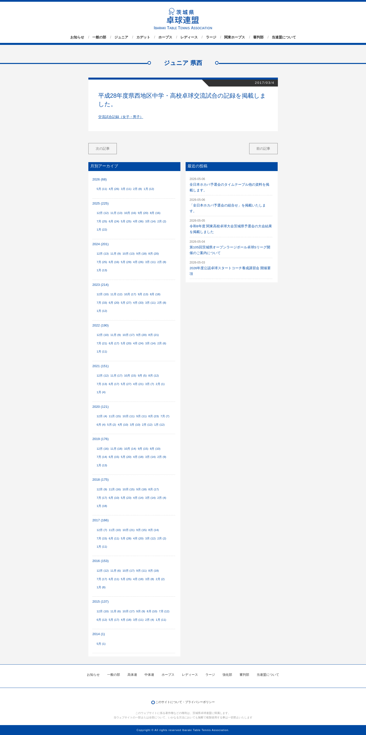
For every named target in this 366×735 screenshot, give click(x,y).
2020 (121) (100, 407)
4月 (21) (138, 383)
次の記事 (103, 148)
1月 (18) (102, 505)
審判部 (258, 37)
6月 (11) (114, 538)
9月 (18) (141, 253)
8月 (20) (153, 253)
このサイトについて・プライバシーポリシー (185, 702)
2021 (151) (100, 366)
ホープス (165, 37)
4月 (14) (138, 497)
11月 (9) (115, 253)
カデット (143, 37)
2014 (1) (98, 634)
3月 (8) (149, 579)
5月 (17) (114, 619)
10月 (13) (128, 253)
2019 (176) (100, 439)
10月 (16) (130, 212)
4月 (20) (138, 538)
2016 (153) (100, 561)
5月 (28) (126, 538)
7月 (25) (102, 221)
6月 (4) (101, 424)
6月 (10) (114, 497)
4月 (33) (138, 302)
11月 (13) (116, 212)
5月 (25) (126, 221)
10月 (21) (128, 530)
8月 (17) (153, 489)
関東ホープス (234, 37)
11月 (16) (115, 489)
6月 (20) (114, 302)
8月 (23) (153, 416)
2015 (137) (100, 601)
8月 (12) (153, 375)
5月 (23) (126, 497)
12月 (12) (103, 212)
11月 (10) (115, 530)
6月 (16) (114, 262)
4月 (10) (123, 424)
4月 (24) (138, 343)
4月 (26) (114, 188)
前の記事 (263, 148)
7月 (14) (102, 456)
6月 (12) (102, 619)
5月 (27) (126, 302)
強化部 (227, 674)
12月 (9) (102, 489)
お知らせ (77, 37)
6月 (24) (114, 221)
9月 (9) (140, 611)
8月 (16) (155, 212)
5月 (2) (111, 424)
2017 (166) (100, 520)
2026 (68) (99, 179)
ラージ (211, 37)
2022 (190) (100, 325)
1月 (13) (102, 270)
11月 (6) (115, 570)
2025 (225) (100, 203)
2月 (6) (161, 343)
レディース (189, 37)
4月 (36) (138, 221)
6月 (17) (114, 343)
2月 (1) (160, 383)
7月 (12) (164, 611)
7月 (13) (102, 383)
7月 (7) (165, 416)
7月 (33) (102, 302)
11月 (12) (116, 294)
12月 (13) (103, 253)
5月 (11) (102, 188)
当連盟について (284, 37)
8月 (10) (155, 448)
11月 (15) (115, 416)
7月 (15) (102, 538)
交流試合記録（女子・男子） (120, 117)
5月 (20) (126, 343)
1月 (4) (101, 392)
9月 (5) (142, 375)
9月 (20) (143, 212)
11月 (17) (116, 375)
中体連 (149, 674)
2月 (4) (161, 497)
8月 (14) (153, 530)
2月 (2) (161, 221)
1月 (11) (102, 351)
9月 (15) (143, 448)
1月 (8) (101, 587)
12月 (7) (102, 530)
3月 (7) (149, 383)
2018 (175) (100, 479)
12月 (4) (102, 416)
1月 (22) (102, 229)
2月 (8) (137, 188)
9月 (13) (143, 294)
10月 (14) (130, 448)
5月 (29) (126, 262)
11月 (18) (116, 448)
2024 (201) (100, 244)
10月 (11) (128, 416)
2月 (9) (161, 456)
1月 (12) (149, 188)
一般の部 (99, 37)
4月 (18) (138, 456)
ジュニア (121, 37)
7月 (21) (102, 343)
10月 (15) (130, 375)
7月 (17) (102, 497)
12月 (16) (103, 448)
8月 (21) (153, 334)
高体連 (132, 674)
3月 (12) (150, 538)
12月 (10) (103, 294)
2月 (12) (147, 424)
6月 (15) (114, 456)
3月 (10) (135, 424)
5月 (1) (101, 643)
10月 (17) (130, 294)
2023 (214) (100, 285)
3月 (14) (150, 221)
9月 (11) (141, 416)
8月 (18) (155, 294)
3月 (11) (126, 188)
